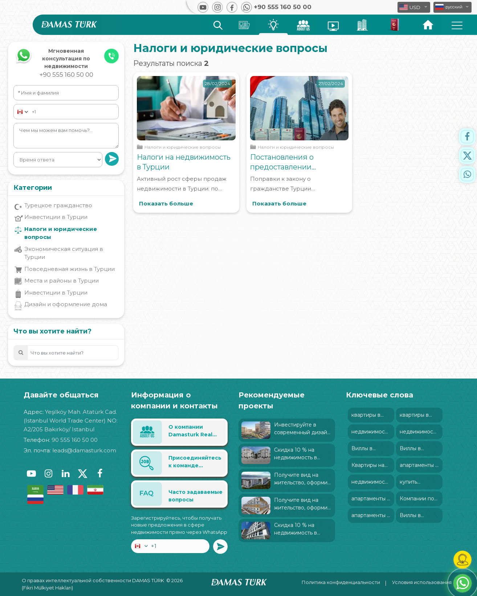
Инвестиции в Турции (55, 216)
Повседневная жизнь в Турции (69, 268)
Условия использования (422, 582)
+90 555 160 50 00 (66, 74)
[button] (452, 7)
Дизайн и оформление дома (65, 304)
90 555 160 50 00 (75, 439)
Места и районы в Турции (61, 280)
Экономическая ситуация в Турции (63, 253)
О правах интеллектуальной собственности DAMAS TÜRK (93, 580)
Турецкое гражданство (58, 205)
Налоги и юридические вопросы (60, 233)
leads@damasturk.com (84, 450)
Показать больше (166, 203)
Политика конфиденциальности (341, 582)
